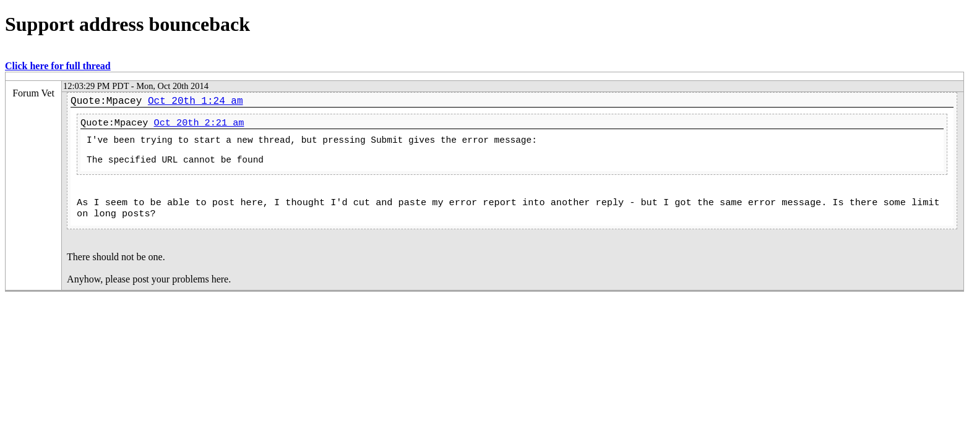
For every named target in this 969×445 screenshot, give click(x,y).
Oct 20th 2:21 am (199, 123)
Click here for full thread (58, 66)
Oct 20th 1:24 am (195, 101)
